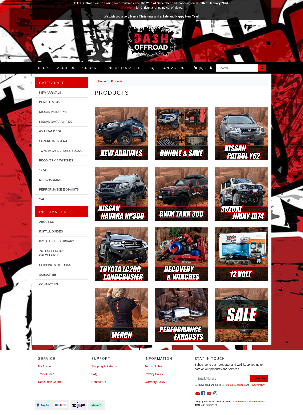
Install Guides (51, 231)
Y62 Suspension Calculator (52, 253)
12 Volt (45, 170)
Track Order (46, 374)
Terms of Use (153, 366)
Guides (89, 68)
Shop (43, 68)
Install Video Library (56, 241)
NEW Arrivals (50, 92)
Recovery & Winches (56, 160)
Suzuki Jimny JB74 (53, 141)
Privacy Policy (154, 374)
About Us (46, 221)
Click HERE (127, 7)
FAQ (151, 68)
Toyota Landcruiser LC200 (60, 150)
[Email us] (197, 393)
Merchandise (50, 179)
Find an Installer (123, 68)
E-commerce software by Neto (248, 401)
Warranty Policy (155, 382)
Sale (43, 199)
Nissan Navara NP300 (55, 121)
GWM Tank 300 (50, 131)
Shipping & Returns (55, 265)
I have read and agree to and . (230, 384)
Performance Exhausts (59, 189)
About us (66, 68)
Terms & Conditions (234, 385)
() (199, 68)
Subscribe (47, 274)
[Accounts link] (211, 68)
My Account (45, 366)
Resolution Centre (50, 382)
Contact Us (173, 68)
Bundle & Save (50, 102)
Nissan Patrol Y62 (53, 112)
